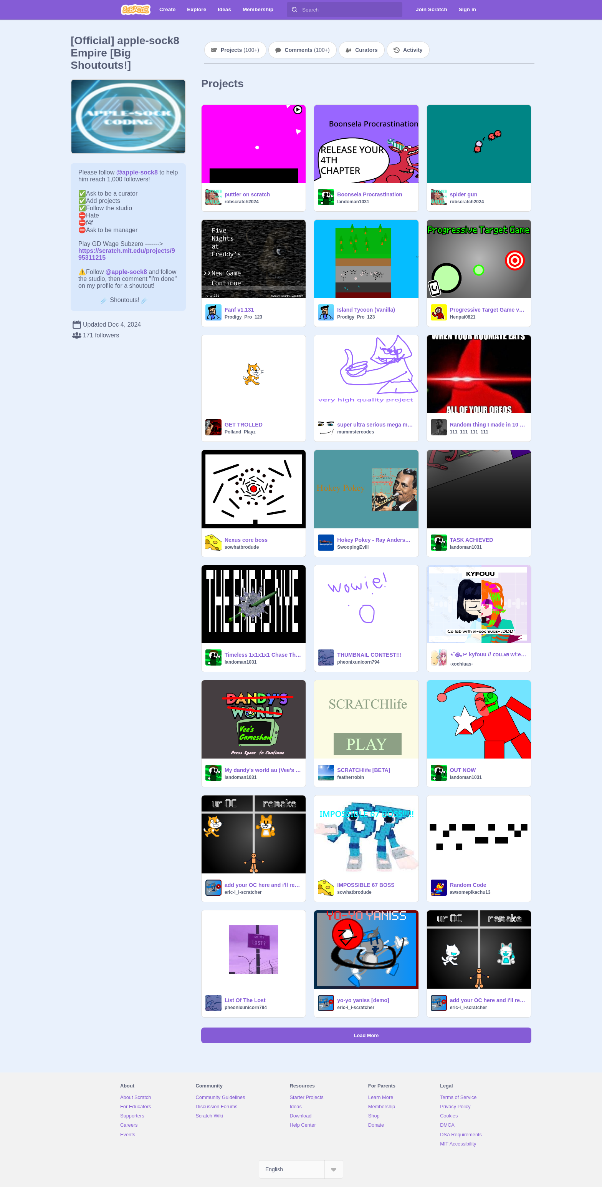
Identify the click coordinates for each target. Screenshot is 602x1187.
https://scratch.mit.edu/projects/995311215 (126, 251)
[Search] (294, 9)
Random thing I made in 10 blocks (488, 425)
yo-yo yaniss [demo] (363, 1000)
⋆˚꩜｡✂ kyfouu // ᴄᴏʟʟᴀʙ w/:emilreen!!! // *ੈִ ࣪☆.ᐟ (488, 654)
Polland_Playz (240, 432)
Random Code (468, 885)
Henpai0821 (463, 317)
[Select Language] (301, 1169)
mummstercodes (355, 432)
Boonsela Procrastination (369, 194)
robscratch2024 (242, 201)
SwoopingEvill (353, 547)
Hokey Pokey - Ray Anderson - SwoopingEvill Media (375, 540)
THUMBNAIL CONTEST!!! (369, 655)
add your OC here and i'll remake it (263, 885)
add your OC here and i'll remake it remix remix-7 (488, 1000)
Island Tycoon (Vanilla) (366, 310)
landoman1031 (353, 201)
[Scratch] (135, 9)
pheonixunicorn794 (358, 662)
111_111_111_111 (469, 432)
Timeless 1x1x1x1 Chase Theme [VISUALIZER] (263, 655)
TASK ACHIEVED (471, 540)
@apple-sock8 (137, 172)
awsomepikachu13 (470, 892)
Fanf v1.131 (239, 310)
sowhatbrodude (242, 547)
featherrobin (350, 777)
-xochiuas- (461, 664)
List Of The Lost (245, 1000)
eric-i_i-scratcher (243, 892)
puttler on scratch (247, 194)
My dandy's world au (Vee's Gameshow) (263, 770)
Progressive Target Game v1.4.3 (488, 310)
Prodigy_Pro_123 (243, 317)
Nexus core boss (246, 540)
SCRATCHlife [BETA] (363, 770)
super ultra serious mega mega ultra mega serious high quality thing (375, 425)
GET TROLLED (244, 425)
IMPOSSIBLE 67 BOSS (365, 885)
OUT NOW (463, 770)
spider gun (464, 194)
